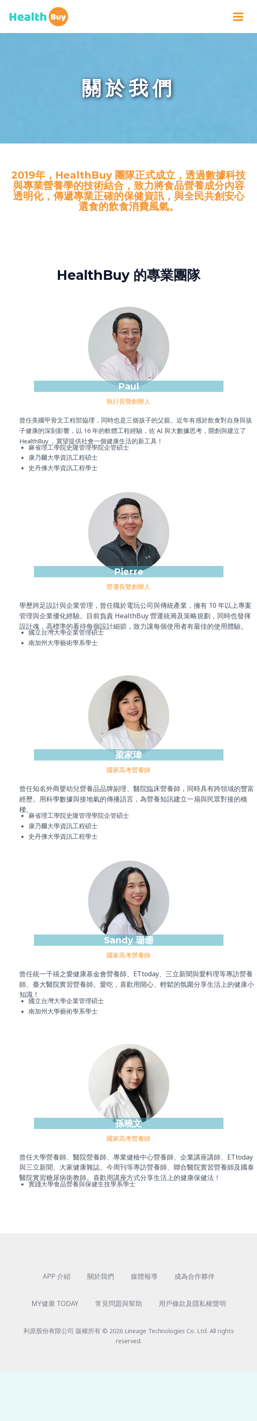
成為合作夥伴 (194, 1278)
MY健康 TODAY (54, 1305)
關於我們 (100, 1278)
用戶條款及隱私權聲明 (192, 1305)
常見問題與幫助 (118, 1305)
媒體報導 (144, 1278)
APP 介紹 (56, 1278)
